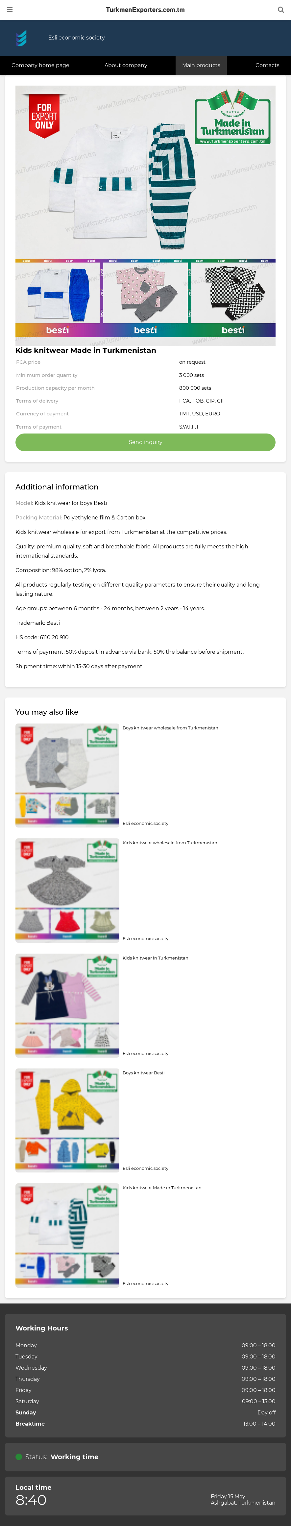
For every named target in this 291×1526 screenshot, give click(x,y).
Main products (201, 65)
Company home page (40, 65)
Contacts (267, 65)
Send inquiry (145, 442)
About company (126, 65)
